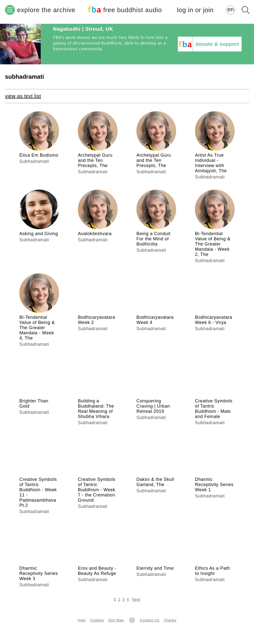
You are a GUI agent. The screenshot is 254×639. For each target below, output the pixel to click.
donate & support (217, 44)
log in (195, 10)
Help (82, 620)
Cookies (97, 620)
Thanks (169, 620)
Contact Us (149, 620)
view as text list (23, 96)
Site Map (116, 620)
